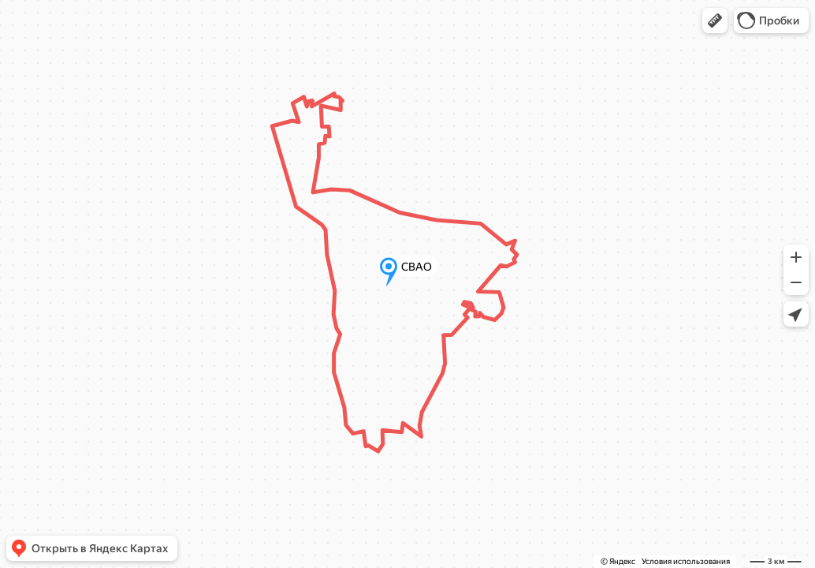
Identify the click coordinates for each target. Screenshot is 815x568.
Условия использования (686, 561)
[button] (715, 20)
